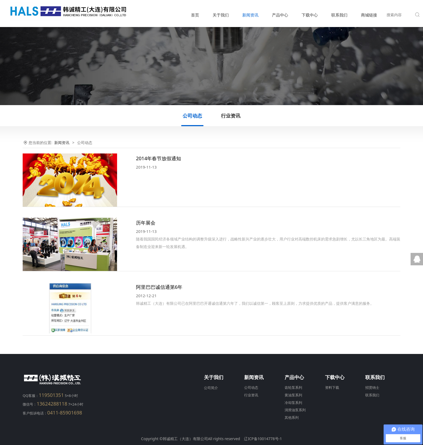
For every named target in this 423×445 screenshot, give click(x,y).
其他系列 (292, 417)
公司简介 (211, 387)
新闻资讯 (250, 15)
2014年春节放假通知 (158, 158)
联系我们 (339, 15)
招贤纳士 (372, 387)
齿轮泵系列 (293, 387)
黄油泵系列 (293, 395)
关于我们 (221, 15)
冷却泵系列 (293, 402)
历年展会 (145, 222)
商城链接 (369, 15)
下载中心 (310, 15)
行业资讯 (230, 115)
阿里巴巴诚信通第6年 (159, 287)
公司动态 (192, 115)
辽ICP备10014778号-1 (263, 438)
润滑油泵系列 (295, 410)
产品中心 (280, 15)
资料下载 (332, 387)
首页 (195, 15)
